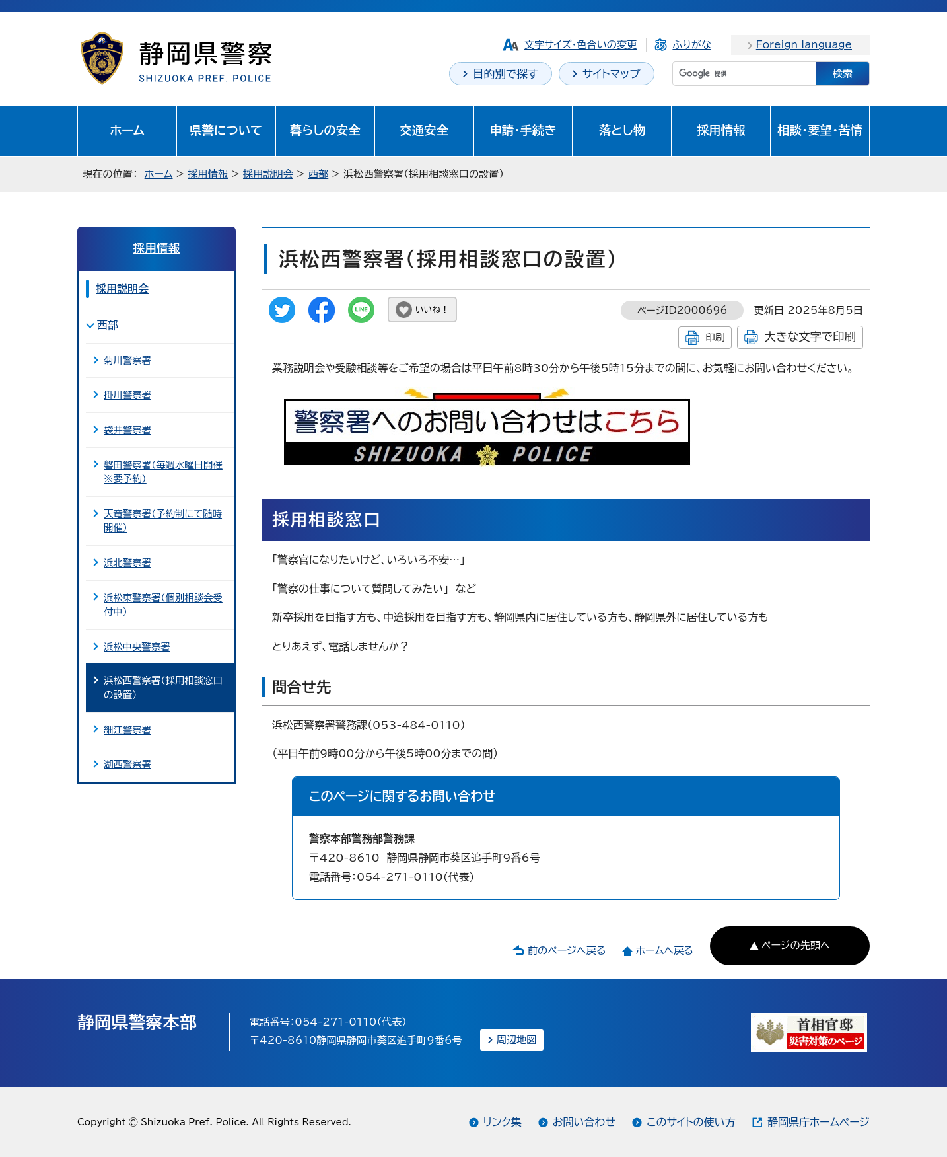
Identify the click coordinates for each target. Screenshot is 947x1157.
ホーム (127, 130)
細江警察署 (127, 730)
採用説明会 (268, 174)
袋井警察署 (127, 430)
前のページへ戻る (567, 950)
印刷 (714, 337)
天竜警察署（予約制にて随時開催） (163, 521)
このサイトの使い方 (691, 1122)
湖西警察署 (127, 764)
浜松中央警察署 (137, 647)
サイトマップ (611, 73)
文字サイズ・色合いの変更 (580, 45)
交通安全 (424, 130)
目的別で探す (505, 73)
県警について (226, 130)
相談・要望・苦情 (819, 130)
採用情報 (721, 130)
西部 (318, 174)
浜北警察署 (127, 563)
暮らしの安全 (325, 130)
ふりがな (691, 45)
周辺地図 (517, 1040)
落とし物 (622, 130)
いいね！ (432, 309)
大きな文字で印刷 (810, 336)
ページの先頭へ (795, 945)
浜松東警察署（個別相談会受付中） (163, 605)
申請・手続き (522, 130)
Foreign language (804, 45)
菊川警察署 (127, 360)
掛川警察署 (127, 395)
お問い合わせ (584, 1122)
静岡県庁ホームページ (818, 1122)
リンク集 (502, 1122)
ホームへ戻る (664, 950)
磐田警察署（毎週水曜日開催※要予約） (163, 472)
